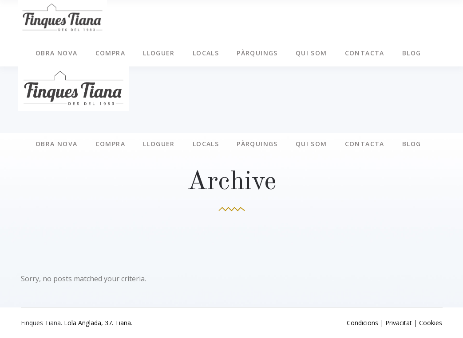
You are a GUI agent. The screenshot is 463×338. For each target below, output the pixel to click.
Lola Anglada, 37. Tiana (97, 323)
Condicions (362, 323)
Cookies (430, 323)
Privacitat (398, 323)
